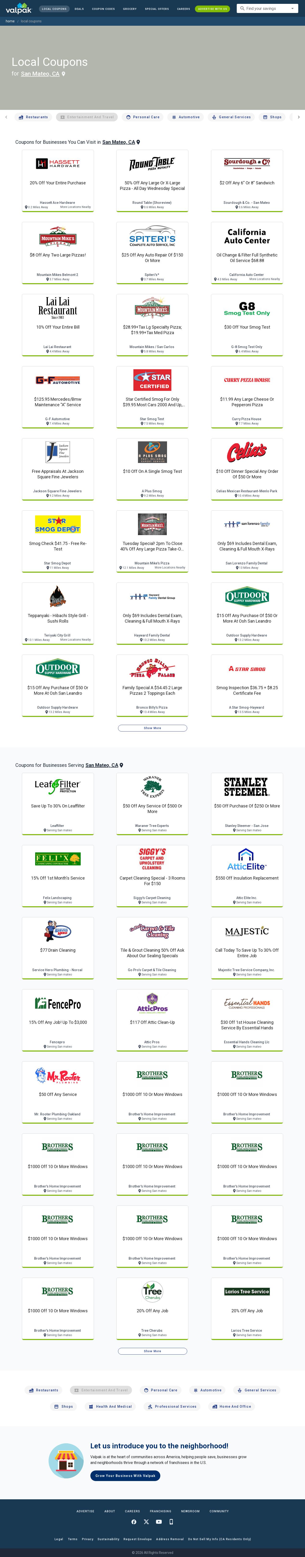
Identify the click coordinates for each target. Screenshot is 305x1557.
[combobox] (267, 8)
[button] (157, 9)
